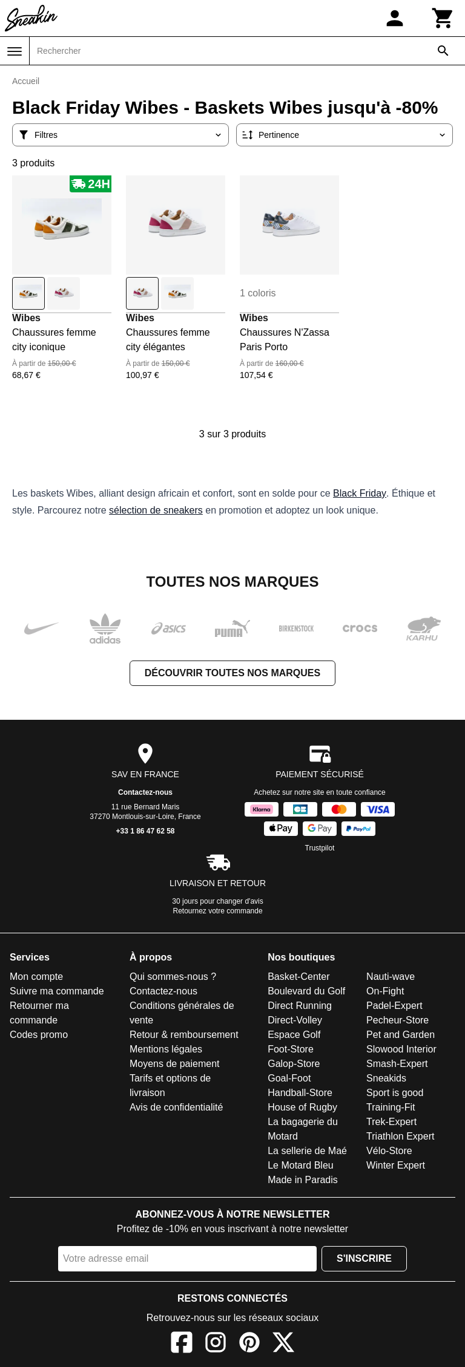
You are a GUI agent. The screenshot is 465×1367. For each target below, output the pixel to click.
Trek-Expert (391, 1122)
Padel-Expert (394, 1005)
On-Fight (385, 991)
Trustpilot (320, 848)
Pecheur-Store (397, 1020)
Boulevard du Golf (306, 991)
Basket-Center (298, 976)
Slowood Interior (401, 1049)
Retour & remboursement (184, 1034)
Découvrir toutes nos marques (232, 673)
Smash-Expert (396, 1064)
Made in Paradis (303, 1180)
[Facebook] (182, 1344)
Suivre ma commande (57, 991)
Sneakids (386, 1078)
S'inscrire (364, 1258)
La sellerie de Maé (307, 1151)
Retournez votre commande (218, 911)
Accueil (25, 81)
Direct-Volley (295, 1020)
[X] (283, 1344)
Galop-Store (294, 1064)
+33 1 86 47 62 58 (145, 831)
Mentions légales (166, 1049)
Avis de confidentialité (176, 1107)
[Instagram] (215, 1344)
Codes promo (39, 1034)
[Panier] (443, 18)
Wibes (26, 318)
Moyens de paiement (175, 1064)
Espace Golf (294, 1034)
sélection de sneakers (156, 510)
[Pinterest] (249, 1344)
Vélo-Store (389, 1151)
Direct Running (300, 1005)
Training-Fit (390, 1107)
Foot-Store (291, 1049)
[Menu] (14, 51)
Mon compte (36, 976)
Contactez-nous (145, 792)
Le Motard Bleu (301, 1165)
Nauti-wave (390, 976)
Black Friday (359, 493)
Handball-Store (300, 1093)
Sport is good (394, 1093)
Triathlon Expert (400, 1136)
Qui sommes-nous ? (173, 976)
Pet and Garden (400, 1034)
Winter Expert (395, 1165)
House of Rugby (302, 1107)
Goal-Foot (289, 1078)
